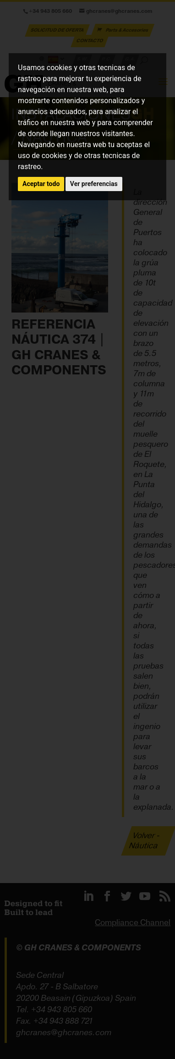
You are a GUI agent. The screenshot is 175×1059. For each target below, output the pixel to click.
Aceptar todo (41, 183)
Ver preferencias (94, 183)
